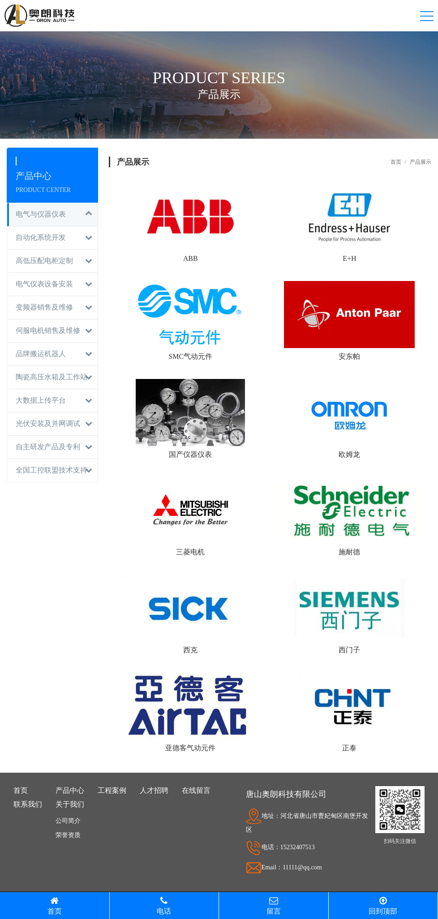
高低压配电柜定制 (44, 260)
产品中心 (70, 790)
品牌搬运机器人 (41, 353)
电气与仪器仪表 (41, 214)
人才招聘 (154, 790)
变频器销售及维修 (44, 307)
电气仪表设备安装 (44, 284)
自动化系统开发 (41, 237)
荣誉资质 (68, 835)
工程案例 (112, 790)
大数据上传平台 (41, 400)
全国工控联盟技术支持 (51, 470)
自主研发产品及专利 (48, 447)
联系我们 (27, 804)
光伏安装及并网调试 (48, 423)
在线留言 (196, 790)
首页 (396, 162)
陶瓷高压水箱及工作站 (51, 377)
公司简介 (68, 820)
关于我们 (70, 804)
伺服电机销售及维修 (48, 330)
